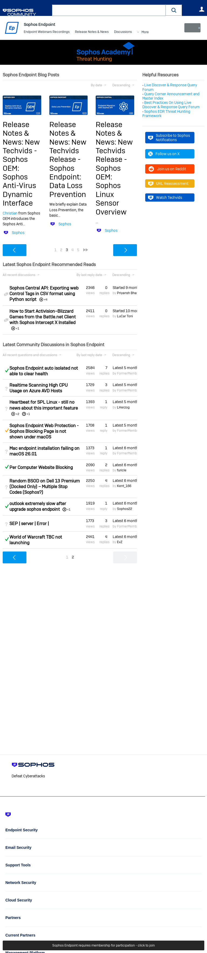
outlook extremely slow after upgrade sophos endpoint (37, 506)
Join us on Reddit (167, 169)
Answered (7, 370)
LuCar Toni (125, 316)
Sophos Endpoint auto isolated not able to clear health (43, 371)
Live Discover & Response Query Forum (169, 87)
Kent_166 (124, 486)
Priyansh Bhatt (128, 293)
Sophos (18, 232)
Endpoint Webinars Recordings (47, 32)
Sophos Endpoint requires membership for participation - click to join (103, 945)
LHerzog (123, 407)
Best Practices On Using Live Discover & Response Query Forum (171, 104)
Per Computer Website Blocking (41, 467)
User (201, 9)
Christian (10, 213)
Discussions (123, 32)
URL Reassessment (168, 183)
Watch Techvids (165, 197)
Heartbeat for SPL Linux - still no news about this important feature (43, 405)
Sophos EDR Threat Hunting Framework (166, 113)
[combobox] (108, 10)
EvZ (119, 542)
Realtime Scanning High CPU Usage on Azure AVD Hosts (38, 388)
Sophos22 (124, 508)
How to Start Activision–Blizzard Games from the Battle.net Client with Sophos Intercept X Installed (42, 316)
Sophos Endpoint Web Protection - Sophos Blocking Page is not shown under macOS (44, 431)
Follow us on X (164, 154)
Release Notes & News (92, 32)
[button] (174, 10)
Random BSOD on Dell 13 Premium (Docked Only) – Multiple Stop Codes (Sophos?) (44, 486)
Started (125, 287)
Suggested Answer (7, 430)
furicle (121, 470)
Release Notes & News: (16, 133)
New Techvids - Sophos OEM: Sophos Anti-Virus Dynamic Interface (21, 172)
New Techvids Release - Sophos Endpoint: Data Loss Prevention (68, 168)
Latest (125, 367)
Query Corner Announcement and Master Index (170, 96)
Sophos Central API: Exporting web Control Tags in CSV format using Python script (43, 293)
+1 (28, 414)
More (145, 32)
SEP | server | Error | (29, 523)
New (192, 28)
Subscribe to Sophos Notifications (169, 137)
